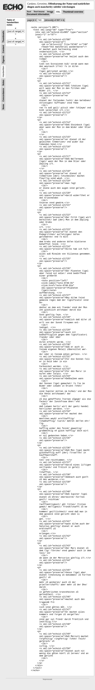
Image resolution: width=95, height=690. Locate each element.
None (3, 106)
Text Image (39, 12)
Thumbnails (3, 36)
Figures (3, 59)
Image (50, 12)
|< (33, 20)
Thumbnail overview (73, 12)
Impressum (47, 679)
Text (29, 12)
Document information (38, 14)
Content (3, 49)
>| (63, 20)
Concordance (3, 95)
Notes (3, 83)
